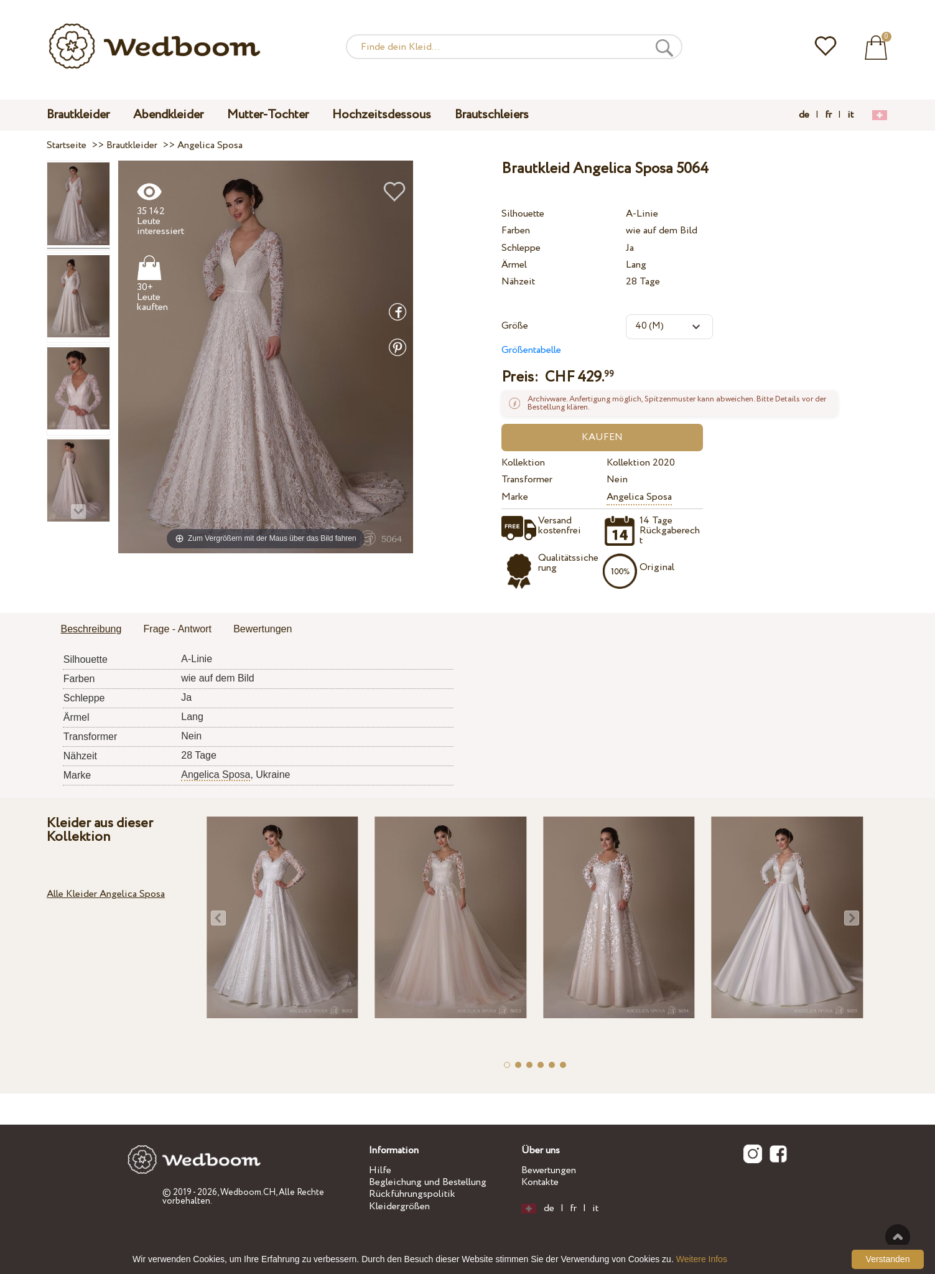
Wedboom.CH (248, 1192)
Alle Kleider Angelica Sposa (106, 894)
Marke (514, 497)
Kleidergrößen (399, 1206)
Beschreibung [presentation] (91, 629)
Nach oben (897, 1236)
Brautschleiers (492, 115)
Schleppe (521, 248)
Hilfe (380, 1170)
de (804, 115)
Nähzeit (518, 282)
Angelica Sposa (639, 497)
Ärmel (514, 265)
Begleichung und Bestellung (427, 1182)
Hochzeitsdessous (381, 115)
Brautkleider (78, 115)
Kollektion (523, 463)
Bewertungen (548, 1170)
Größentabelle (531, 350)
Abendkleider (168, 115)
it (850, 115)
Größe (514, 326)
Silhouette (522, 214)
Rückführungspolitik (412, 1194)
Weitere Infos (701, 1259)
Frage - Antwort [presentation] (178, 629)
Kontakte (540, 1182)
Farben (515, 231)
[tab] (91, 630)
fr (828, 115)
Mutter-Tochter (268, 115)
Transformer (526, 479)
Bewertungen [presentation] (262, 629)
